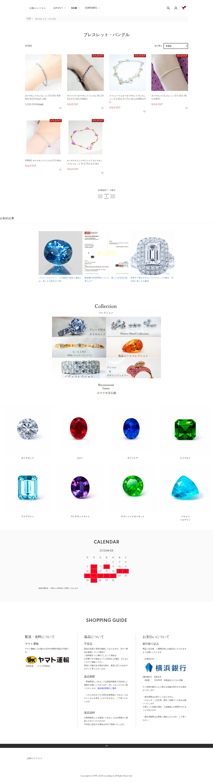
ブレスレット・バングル (45, 19)
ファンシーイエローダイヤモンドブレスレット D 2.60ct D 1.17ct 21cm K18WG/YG (127, 99)
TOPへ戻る (106, 746)
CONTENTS (91, 8)
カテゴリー (58, 8)
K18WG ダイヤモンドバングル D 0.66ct (43, 161)
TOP (28, 19)
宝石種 (74, 8)
